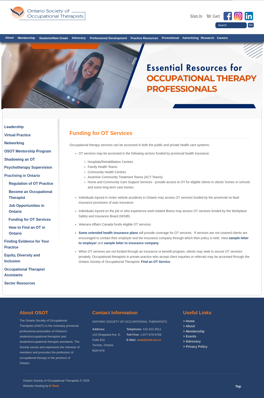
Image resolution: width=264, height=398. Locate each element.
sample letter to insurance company (131, 243)
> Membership (194, 331)
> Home (189, 321)
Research (207, 38)
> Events (189, 336)
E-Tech (54, 386)
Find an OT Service (155, 262)
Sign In (196, 16)
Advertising (190, 38)
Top (238, 386)
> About (189, 326)
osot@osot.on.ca (149, 340)
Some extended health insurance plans (108, 233)
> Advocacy (192, 341)
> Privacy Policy (195, 346)
